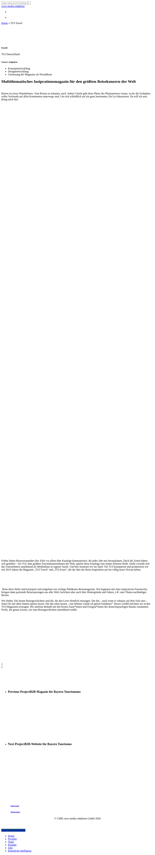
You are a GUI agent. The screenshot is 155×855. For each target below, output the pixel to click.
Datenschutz (15, 812)
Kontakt (12, 844)
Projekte (12, 838)
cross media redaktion (13, 6)
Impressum (15, 806)
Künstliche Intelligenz (19, 850)
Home (4, 23)
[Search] (16, 3)
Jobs (10, 847)
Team (11, 841)
